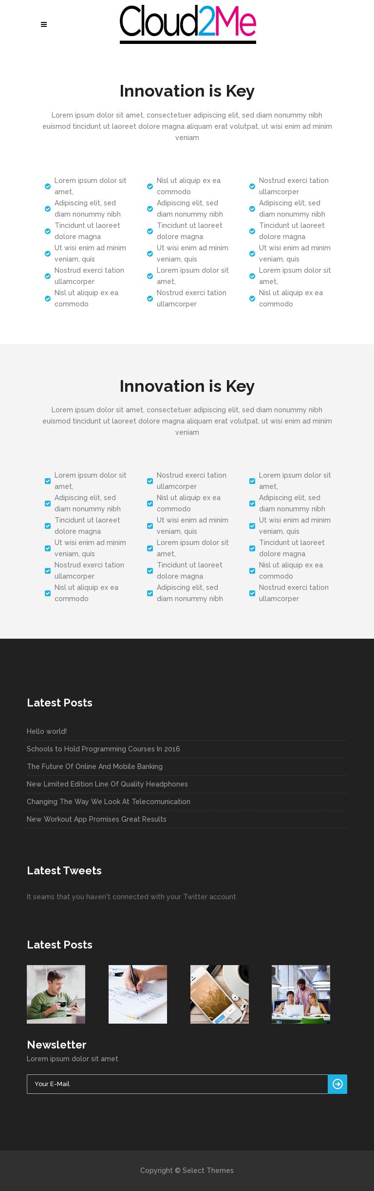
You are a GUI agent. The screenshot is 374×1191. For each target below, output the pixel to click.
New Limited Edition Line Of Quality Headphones (107, 784)
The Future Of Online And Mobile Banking (95, 766)
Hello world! (47, 731)
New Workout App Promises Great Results (97, 819)
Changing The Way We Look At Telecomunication (108, 802)
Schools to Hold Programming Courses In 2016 (103, 749)
